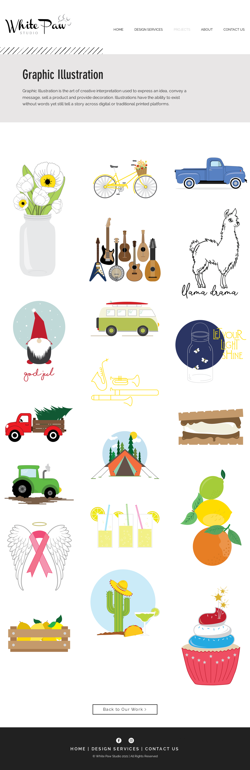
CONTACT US (162, 748)
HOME (78, 748)
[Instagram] (131, 740)
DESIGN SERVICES (116, 748)
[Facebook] (118, 740)
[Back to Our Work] (125, 709)
